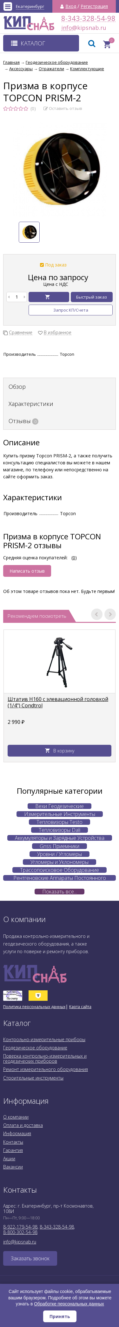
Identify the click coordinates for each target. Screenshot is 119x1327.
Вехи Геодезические (59, 806)
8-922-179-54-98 (20, 1227)
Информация (17, 1133)
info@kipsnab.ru (67, 28)
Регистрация (94, 6)
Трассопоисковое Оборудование (59, 870)
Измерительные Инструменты (59, 814)
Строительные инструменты (33, 1078)
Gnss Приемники (59, 846)
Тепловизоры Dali (59, 830)
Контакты (13, 1142)
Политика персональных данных (34, 1006)
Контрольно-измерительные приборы (44, 1039)
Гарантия (13, 1150)
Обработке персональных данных (69, 1303)
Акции (9, 1158)
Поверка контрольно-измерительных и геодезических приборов (45, 1058)
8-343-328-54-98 (88, 18)
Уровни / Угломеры (59, 854)
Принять (60, 1316)
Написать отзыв (27, 571)
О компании (16, 1117)
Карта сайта (80, 1006)
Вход (70, 6)
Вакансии (13, 1167)
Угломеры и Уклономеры (59, 862)
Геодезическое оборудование (35, 1048)
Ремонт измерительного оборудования (45, 1069)
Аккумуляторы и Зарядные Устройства (59, 838)
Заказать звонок (30, 1258)
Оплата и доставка (23, 1125)
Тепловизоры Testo (59, 822)
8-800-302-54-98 (20, 1232)
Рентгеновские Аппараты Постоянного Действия (59, 878)
